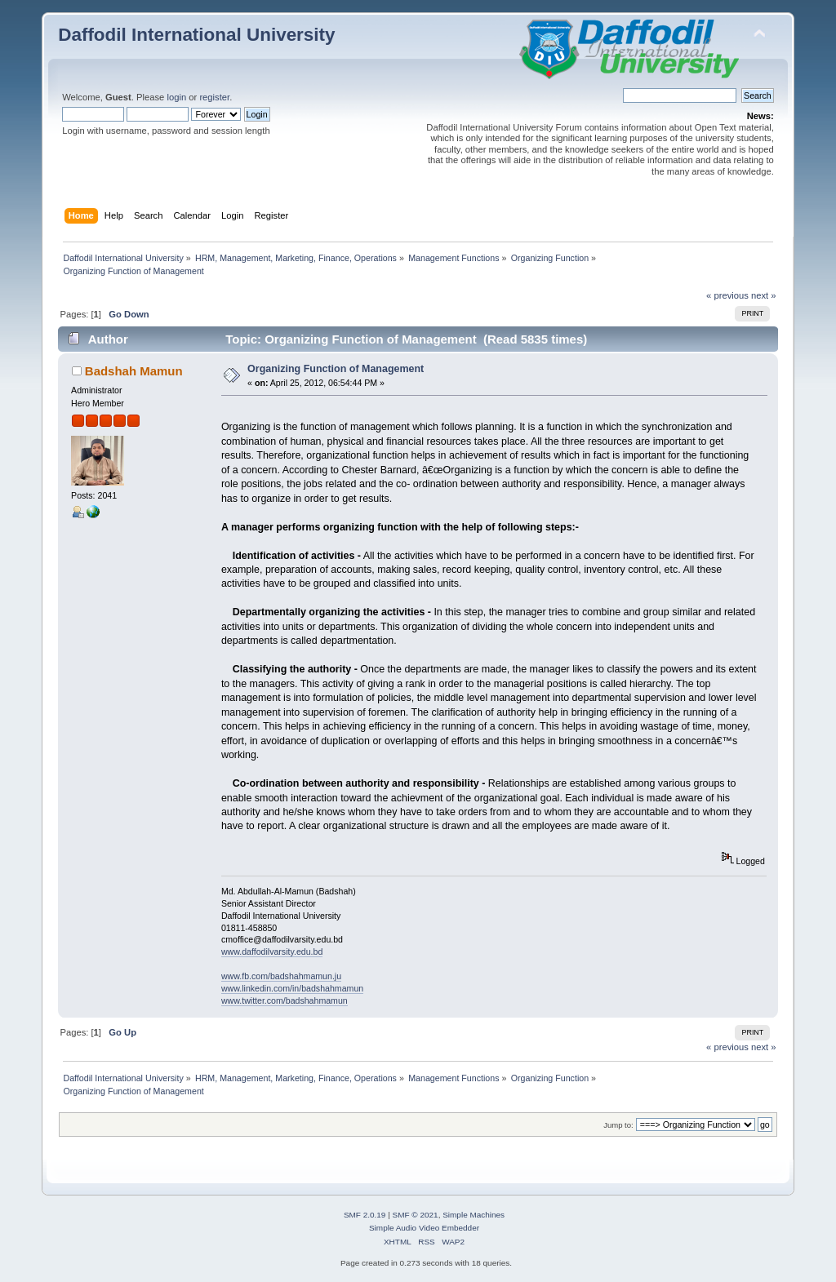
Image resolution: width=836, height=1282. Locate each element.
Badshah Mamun (134, 371)
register (214, 97)
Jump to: (618, 1124)
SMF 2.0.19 (365, 1214)
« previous (727, 295)
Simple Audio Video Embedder (424, 1227)
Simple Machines (473, 1214)
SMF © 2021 (415, 1214)
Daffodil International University (196, 34)
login (176, 97)
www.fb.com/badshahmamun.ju (281, 976)
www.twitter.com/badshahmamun (284, 1000)
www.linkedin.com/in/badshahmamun (292, 988)
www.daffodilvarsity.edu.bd (271, 951)
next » (763, 295)
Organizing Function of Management (335, 369)
